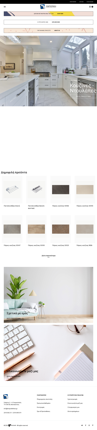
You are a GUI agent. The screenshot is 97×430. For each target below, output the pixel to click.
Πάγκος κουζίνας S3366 (60, 206)
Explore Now (56, 22)
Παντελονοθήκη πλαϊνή (12, 206)
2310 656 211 (8, 412)
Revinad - (13, 425)
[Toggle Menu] (5, 7)
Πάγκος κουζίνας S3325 (60, 245)
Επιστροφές (41, 407)
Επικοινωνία (90, 1)
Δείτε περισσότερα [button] (13, 318)
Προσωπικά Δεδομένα (43, 403)
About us (57, 30)
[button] (48, 256)
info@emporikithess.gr (10, 408)
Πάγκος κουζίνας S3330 (36, 245)
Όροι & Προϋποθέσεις (43, 411)
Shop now (60, 13)
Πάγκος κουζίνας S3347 (12, 245)
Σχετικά (81, 1)
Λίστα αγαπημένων (73, 411)
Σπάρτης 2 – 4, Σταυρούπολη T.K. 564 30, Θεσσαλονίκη (12, 403)
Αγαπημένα (73, 1)
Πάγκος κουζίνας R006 (84, 245)
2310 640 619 (17, 412)
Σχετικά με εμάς (72, 399)
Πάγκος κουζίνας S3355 (85, 206)
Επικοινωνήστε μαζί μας (75, 403)
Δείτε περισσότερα (83, 96)
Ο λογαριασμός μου (73, 407)
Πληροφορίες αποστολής (44, 399)
